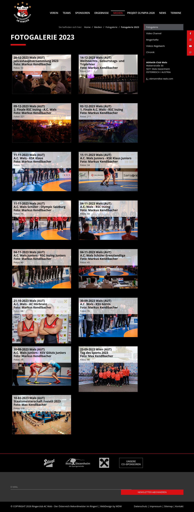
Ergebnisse (101, 13)
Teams (67, 13)
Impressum (156, 507)
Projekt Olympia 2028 (141, 13)
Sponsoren (82, 13)
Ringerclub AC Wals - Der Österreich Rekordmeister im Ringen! (65, 507)
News (162, 13)
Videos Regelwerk (155, 46)
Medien (118, 13)
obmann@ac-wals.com (161, 79)
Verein (54, 13)
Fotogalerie (111, 28)
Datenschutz (140, 507)
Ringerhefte (152, 40)
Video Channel (154, 34)
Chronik (150, 53)
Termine (176, 13)
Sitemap (168, 507)
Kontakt (179, 507)
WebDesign (106, 507)
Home (87, 28)
